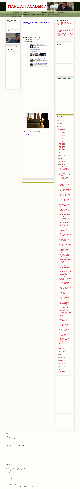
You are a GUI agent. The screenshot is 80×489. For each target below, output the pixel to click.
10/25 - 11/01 (61, 141)
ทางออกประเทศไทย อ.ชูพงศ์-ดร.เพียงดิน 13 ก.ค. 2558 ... (64, 308)
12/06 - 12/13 (61, 132)
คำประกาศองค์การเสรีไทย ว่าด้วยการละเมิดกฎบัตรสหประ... (64, 228)
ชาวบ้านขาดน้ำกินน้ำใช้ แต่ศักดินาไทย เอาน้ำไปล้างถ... (64, 192)
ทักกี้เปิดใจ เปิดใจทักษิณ (63, 281)
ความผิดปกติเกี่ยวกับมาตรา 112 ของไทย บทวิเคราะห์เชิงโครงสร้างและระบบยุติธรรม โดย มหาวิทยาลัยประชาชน (65, 38)
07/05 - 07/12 (61, 343)
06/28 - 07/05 (61, 345)
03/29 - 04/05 (61, 365)
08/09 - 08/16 (61, 158)
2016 (59, 125)
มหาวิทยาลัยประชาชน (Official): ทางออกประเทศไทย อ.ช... (64, 225)
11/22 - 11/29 (61, 135)
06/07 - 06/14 (61, 349)
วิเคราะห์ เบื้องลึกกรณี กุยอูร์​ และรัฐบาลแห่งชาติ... (64, 233)
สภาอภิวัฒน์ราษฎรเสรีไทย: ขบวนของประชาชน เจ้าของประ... (64, 169)
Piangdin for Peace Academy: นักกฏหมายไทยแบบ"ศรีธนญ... (64, 257)
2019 (59, 120)
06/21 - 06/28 (61, 346)
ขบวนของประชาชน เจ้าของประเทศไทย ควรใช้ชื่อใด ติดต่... (65, 166)
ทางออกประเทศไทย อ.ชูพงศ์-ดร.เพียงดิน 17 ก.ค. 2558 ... (64, 223)
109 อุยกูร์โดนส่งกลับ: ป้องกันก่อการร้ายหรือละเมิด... (64, 237)
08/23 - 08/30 (61, 155)
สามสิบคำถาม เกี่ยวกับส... (63, 265)
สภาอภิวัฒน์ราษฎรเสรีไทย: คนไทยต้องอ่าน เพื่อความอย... (65, 288)
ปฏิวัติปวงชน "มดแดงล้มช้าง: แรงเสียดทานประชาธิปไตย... (64, 283)
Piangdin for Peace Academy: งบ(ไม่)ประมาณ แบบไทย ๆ (64, 262)
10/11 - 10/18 (61, 144)
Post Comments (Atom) (40, 183)
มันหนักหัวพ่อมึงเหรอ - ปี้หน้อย (64, 173)
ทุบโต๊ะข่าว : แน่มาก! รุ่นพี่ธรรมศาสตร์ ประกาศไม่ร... (64, 320)
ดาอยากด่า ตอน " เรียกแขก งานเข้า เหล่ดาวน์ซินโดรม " (64, 339)
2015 (59, 126)
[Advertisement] (38, 82)
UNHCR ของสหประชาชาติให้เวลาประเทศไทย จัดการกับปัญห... (65, 188)
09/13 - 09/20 (61, 150)
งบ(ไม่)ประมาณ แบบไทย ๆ (63, 264)
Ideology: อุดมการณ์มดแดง (53, 14)
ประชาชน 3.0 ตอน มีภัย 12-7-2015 (65, 336)
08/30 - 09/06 (61, 153)
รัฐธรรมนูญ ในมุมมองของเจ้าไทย (64, 216)
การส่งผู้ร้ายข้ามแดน (62, 269)
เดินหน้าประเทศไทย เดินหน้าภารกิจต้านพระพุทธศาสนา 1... (64, 325)
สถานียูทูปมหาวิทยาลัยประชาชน (13, 14)
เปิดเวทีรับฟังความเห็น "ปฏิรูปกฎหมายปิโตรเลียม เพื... (64, 178)
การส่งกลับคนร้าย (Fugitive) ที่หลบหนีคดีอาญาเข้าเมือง (65, 272)
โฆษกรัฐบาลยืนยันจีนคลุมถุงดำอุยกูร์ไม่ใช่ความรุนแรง (64, 330)
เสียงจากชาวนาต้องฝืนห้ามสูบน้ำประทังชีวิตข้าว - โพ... (64, 175)
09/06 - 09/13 (61, 152)
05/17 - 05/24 (61, 354)
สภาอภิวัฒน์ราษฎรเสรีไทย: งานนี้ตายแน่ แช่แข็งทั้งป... (64, 298)
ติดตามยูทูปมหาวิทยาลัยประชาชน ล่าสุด (31, 12)
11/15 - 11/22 (61, 137)
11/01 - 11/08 (61, 140)
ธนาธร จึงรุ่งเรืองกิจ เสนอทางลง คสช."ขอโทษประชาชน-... (64, 180)
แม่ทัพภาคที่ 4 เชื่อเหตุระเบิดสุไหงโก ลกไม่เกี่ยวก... (64, 335)
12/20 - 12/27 (61, 129)
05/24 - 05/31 (61, 352)
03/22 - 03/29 (61, 366)
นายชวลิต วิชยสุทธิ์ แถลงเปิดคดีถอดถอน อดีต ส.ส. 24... (64, 274)
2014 (59, 373)
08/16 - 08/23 (61, 156)
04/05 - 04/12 (61, 363)
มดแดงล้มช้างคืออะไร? (41, 14)
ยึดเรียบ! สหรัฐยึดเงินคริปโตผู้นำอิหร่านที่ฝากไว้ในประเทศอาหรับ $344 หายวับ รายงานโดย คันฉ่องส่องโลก (65, 34)
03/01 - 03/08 (61, 371)
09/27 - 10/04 (61, 147)
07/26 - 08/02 (61, 161)
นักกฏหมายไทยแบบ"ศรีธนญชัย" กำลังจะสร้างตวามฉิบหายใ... (64, 260)
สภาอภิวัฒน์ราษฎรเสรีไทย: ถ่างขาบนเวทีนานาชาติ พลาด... (65, 303)
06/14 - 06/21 (61, 348)
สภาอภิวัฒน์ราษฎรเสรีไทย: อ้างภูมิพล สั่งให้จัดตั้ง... (64, 195)
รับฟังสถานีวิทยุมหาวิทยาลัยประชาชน (47, 12)
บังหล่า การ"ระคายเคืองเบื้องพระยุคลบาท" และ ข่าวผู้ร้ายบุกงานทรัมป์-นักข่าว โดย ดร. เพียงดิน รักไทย (65, 23)
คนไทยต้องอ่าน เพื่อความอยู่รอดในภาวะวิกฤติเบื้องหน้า (65, 290)
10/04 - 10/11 (61, 146)
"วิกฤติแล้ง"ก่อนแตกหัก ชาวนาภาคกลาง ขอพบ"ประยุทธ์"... (65, 171)
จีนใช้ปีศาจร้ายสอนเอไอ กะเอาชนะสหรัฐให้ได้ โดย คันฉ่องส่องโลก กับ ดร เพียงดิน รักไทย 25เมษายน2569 (65, 30)
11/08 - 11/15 (61, 138)
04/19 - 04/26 (61, 360)
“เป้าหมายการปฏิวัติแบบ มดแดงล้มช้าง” (14, 16)
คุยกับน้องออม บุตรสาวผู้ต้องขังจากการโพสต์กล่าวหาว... (65, 315)
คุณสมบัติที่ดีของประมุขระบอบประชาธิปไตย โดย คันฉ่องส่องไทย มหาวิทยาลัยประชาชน (64, 26)
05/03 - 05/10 (61, 357)
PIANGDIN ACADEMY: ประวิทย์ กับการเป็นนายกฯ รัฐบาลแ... (64, 210)
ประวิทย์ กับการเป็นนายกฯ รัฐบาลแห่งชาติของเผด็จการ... (64, 212)
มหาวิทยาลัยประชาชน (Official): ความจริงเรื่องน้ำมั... (64, 185)
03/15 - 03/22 (61, 368)
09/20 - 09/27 (61, 149)
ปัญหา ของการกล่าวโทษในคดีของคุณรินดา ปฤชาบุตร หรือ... (65, 313)
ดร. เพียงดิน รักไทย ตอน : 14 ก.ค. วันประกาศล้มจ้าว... (64, 293)
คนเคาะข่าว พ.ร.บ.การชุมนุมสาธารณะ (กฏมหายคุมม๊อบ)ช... (65, 255)
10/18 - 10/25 (61, 143)
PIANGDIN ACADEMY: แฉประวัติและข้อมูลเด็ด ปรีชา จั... (65, 247)
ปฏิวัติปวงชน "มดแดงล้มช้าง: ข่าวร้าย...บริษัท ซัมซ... (65, 215)
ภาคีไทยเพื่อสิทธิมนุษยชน (16, 12)
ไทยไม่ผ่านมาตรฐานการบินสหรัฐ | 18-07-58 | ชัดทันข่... (65, 205)
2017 (59, 123)
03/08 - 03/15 (61, 369)
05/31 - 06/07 (61, 351)
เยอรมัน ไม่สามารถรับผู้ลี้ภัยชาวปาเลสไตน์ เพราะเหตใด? (64, 220)
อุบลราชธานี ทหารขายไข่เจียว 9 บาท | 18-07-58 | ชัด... (64, 200)
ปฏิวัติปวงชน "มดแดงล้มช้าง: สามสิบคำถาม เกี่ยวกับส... (64, 268)
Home (8, 12)
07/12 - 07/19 (61, 164)
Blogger (58, 486)
